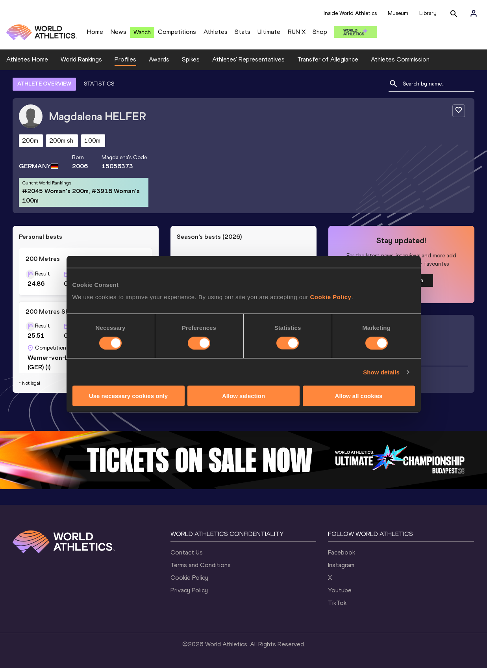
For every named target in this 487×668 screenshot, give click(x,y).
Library (428, 13)
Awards (159, 59)
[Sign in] (474, 13)
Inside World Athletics (350, 13)
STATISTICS (99, 83)
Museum (398, 13)
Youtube (340, 590)
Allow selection (243, 396)
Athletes (216, 31)
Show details (381, 371)
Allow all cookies (359, 396)
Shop (320, 31)
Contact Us (186, 552)
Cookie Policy (331, 297)
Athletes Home (27, 59)
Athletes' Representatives (248, 59)
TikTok (337, 603)
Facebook (341, 552)
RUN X (297, 31)
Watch (142, 32)
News (118, 31)
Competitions (177, 31)
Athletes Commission (400, 59)
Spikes (191, 59)
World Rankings (81, 59)
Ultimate (268, 31)
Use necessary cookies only (128, 396)
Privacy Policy (189, 590)
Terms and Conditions (200, 565)
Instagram (341, 565)
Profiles (125, 59)
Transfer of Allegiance (327, 59)
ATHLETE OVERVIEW (44, 83)
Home (95, 31)
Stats (242, 31)
